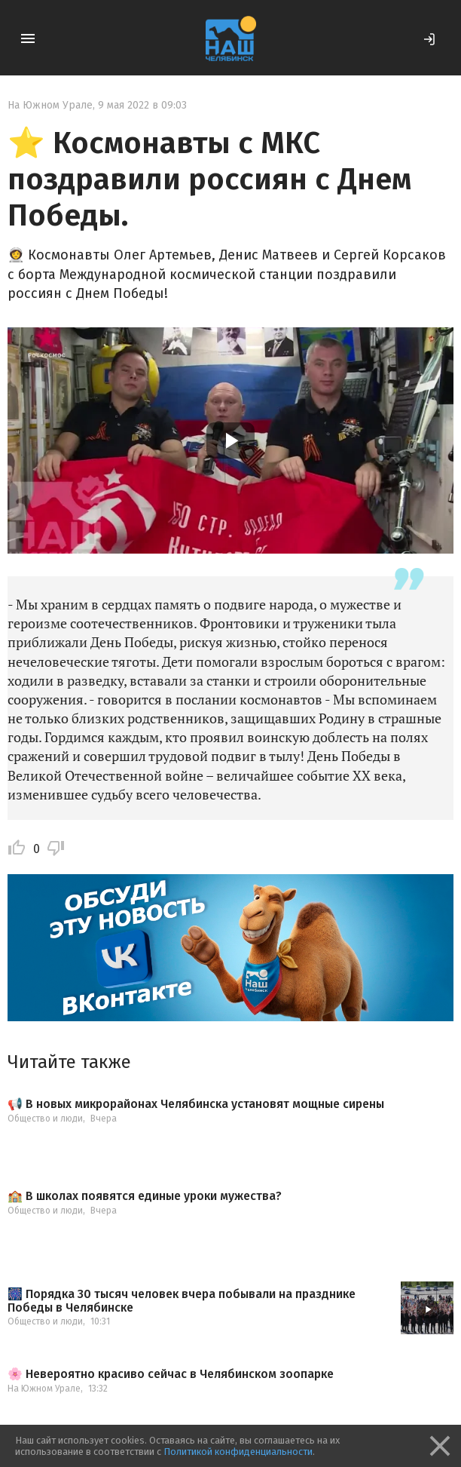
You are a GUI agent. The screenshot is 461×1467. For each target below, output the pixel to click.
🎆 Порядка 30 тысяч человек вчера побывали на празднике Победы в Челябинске (182, 1300)
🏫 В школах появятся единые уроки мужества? (145, 1196)
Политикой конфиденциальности (238, 1451)
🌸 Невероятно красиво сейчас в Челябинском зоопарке (171, 1374)
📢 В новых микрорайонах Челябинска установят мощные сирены (196, 1104)
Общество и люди (45, 1118)
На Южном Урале (50, 105)
